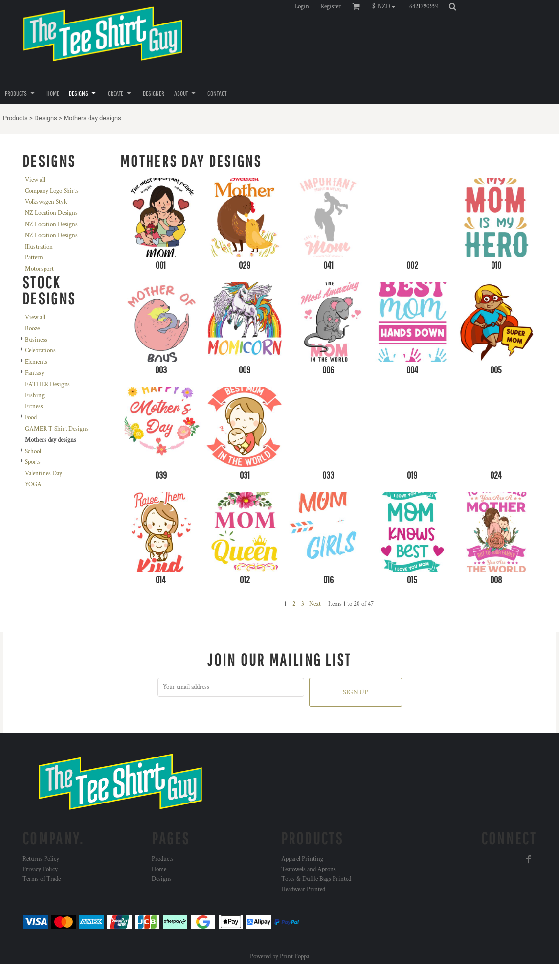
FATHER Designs (47, 384)
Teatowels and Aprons (308, 869)
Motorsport (39, 269)
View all (35, 180)
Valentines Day (43, 473)
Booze (32, 328)
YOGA (33, 485)
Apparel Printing (302, 859)
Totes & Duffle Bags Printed (316, 879)
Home (159, 869)
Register (330, 6)
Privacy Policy (40, 869)
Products (15, 118)
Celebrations (40, 350)
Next (315, 604)
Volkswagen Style (46, 202)
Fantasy (34, 373)
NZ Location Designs (51, 213)
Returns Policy (40, 859)
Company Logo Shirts (52, 191)
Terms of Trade (41, 879)
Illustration (39, 247)
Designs (45, 118)
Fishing (35, 395)
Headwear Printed (303, 889)
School (33, 451)
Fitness (34, 406)
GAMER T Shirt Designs (57, 429)
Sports (33, 462)
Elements (36, 362)
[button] (386, 6)
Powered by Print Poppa (279, 956)
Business (36, 340)
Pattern (34, 257)
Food (31, 417)
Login (301, 6)
